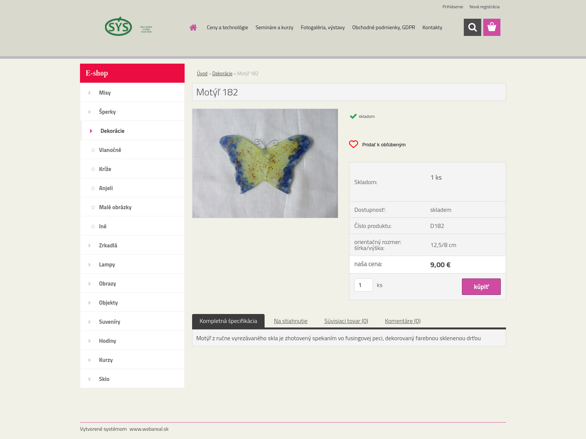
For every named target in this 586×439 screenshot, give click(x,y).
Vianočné (110, 150)
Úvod (202, 73)
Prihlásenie (452, 6)
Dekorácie (112, 130)
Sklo (104, 379)
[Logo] (131, 27)
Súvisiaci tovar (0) (346, 320)
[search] (472, 27)
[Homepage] (192, 27)
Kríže (105, 169)
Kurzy (106, 360)
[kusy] (363, 285)
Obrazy (107, 283)
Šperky (107, 111)
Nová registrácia (484, 6)
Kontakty (432, 27)
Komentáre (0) (402, 320)
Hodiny (107, 340)
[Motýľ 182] (265, 111)
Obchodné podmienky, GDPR (383, 27)
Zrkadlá (108, 245)
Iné (103, 226)
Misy (105, 92)
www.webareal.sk (149, 429)
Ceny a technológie (227, 27)
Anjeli (106, 188)
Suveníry (109, 321)
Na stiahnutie (291, 320)
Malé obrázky (115, 207)
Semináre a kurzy (274, 27)
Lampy (107, 264)
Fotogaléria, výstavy (323, 27)
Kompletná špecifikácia (228, 320)
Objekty (108, 302)
